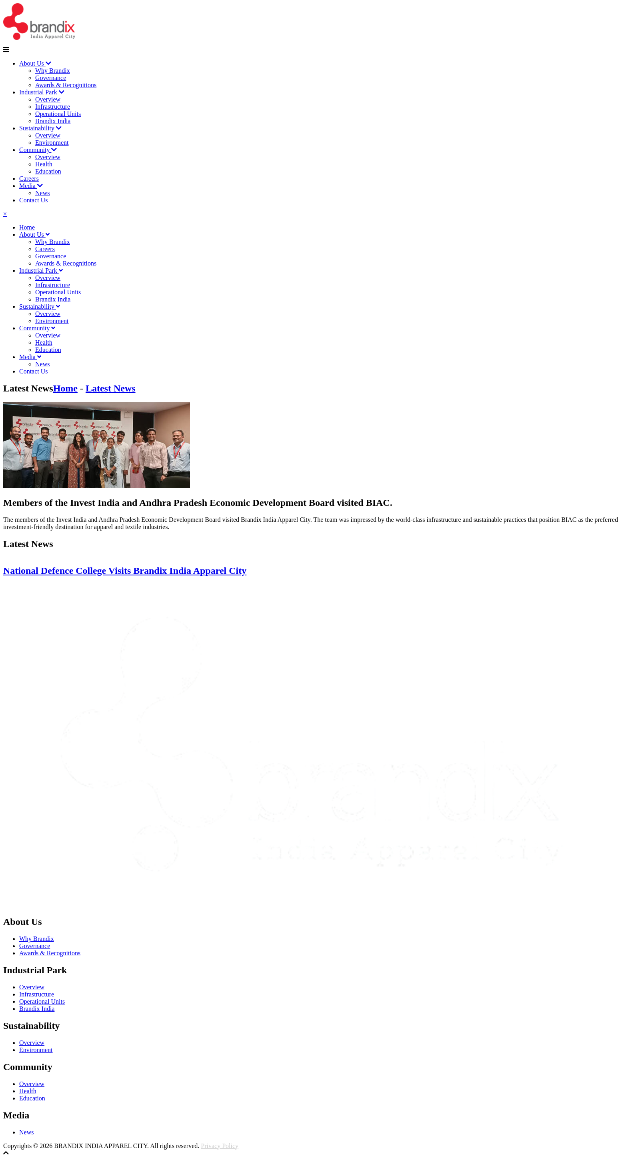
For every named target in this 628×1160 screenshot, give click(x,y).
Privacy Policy (219, 1145)
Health (43, 164)
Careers (29, 178)
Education (48, 171)
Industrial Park (41, 92)
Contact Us (33, 200)
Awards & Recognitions (65, 85)
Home (27, 227)
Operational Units (58, 113)
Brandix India (52, 121)
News (42, 193)
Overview (47, 99)
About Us (35, 63)
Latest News (111, 388)
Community (38, 149)
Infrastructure (52, 106)
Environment (52, 142)
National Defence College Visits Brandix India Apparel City (124, 570)
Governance (50, 77)
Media (31, 185)
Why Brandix (52, 70)
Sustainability (40, 128)
